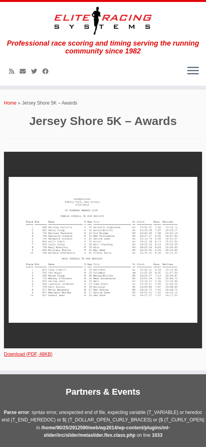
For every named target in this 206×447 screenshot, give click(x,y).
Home (10, 103)
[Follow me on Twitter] (36, 71)
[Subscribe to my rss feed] (14, 71)
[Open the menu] (193, 71)
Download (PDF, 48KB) (28, 354)
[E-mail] (25, 71)
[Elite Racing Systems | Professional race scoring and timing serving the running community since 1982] (103, 20)
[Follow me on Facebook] (48, 71)
